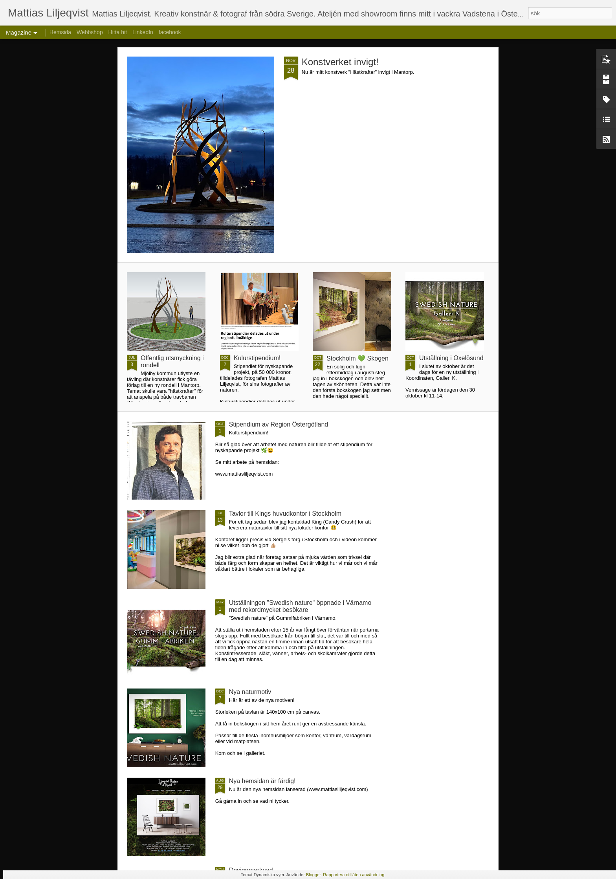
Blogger (313, 874)
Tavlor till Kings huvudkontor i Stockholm (285, 513)
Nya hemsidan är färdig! (262, 781)
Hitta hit (117, 32)
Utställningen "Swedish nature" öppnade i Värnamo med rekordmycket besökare (300, 606)
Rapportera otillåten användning (353, 874)
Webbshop (90, 32)
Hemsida (60, 32)
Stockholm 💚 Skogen (357, 358)
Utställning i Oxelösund (451, 358)
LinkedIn (142, 32)
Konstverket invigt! (340, 62)
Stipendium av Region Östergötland (278, 424)
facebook (170, 32)
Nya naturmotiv (250, 692)
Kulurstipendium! (257, 358)
